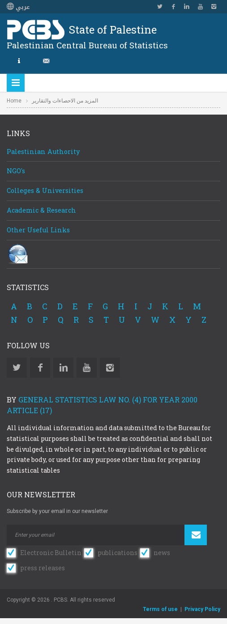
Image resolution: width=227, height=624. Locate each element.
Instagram (213, 6)
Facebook (173, 6)
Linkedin (186, 6)
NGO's (16, 171)
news (162, 552)
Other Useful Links (38, 230)
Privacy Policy (202, 609)
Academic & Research (41, 210)
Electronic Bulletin (50, 552)
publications (117, 552)
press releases (42, 568)
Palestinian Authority (43, 151)
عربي (18, 7)
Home (14, 101)
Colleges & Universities (45, 190)
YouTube (200, 6)
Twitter (160, 6)
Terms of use (160, 609)
